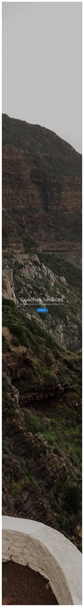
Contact (42, 310)
